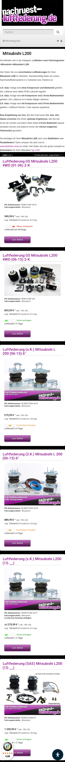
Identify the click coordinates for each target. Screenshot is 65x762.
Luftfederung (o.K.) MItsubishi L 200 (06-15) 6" (29, 351)
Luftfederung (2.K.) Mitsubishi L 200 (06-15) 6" (32, 456)
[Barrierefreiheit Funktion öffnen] (57, 754)
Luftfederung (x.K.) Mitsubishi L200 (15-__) (32, 561)
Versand (13, 220)
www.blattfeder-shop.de (11, 146)
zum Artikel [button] (17, 239)
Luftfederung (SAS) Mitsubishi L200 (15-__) (32, 665)
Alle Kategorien (11, 41)
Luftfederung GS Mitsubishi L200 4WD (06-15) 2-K (30, 257)
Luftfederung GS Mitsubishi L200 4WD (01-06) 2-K (30, 163)
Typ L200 (35, 150)
